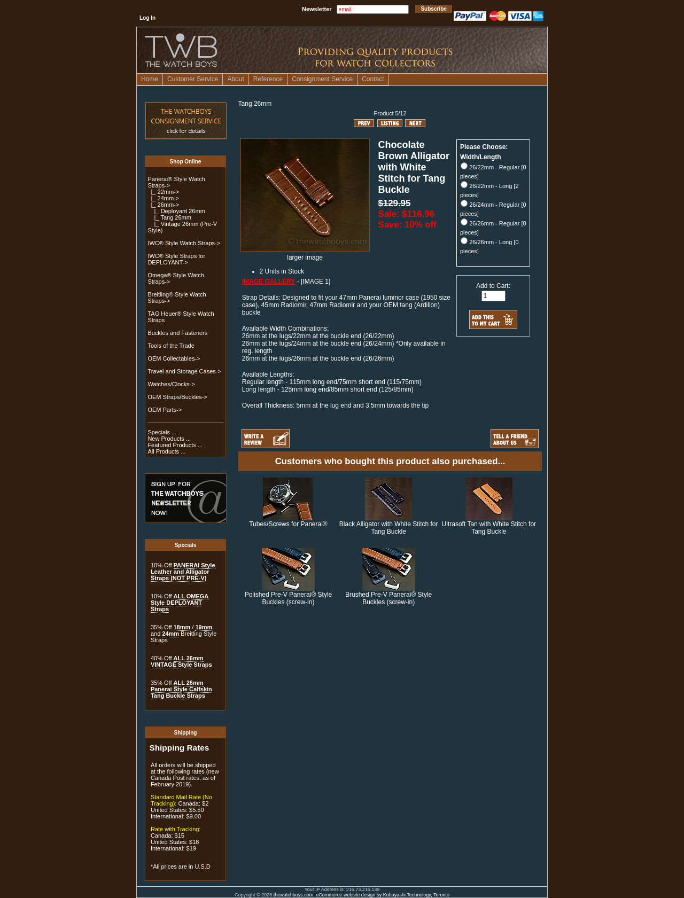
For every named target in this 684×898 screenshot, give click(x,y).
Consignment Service (322, 79)
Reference (268, 79)
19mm (203, 627)
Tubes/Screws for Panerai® (288, 524)
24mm (170, 633)
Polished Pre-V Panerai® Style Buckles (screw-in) (288, 598)
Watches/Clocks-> (171, 384)
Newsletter (317, 9)
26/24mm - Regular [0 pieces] (493, 209)
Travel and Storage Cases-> (184, 371)
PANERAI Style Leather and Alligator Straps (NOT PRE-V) (183, 571)
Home (149, 79)
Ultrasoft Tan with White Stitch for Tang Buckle (489, 527)
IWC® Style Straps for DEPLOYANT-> (176, 259)
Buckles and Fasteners (177, 333)
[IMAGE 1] (315, 281)
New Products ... (169, 438)
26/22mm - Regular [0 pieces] (493, 171)
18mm (182, 627)
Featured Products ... (175, 445)
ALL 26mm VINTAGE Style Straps (181, 661)
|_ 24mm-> (163, 198)
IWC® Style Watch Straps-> (183, 243)
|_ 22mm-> (163, 192)
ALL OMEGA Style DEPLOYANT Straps (179, 602)
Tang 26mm (255, 103)
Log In (147, 18)
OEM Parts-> (164, 410)
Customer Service (192, 79)
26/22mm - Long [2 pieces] (489, 190)
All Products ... (166, 451)
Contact (373, 79)
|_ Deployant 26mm (176, 211)
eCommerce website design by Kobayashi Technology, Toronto (382, 894)
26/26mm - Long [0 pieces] (489, 246)
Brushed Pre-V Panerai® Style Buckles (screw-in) (388, 598)
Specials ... (161, 432)
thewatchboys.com (294, 894)
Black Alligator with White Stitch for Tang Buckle (388, 527)
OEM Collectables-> (173, 358)
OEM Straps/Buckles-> (177, 397)
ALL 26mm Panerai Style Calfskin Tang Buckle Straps (181, 689)
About (235, 79)
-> (163, 204)
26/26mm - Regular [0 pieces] (493, 228)
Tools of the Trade (170, 345)
